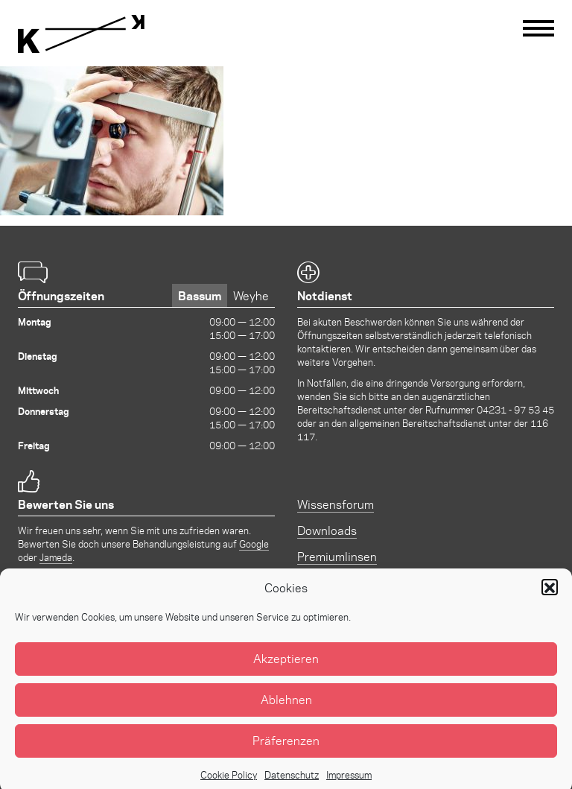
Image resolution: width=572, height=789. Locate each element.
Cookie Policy (228, 782)
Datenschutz (291, 782)
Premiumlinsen (337, 556)
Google (254, 543)
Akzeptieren (286, 666)
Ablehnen (286, 707)
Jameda (55, 557)
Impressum (349, 782)
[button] (549, 595)
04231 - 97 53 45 (515, 409)
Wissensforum (335, 504)
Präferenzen (286, 748)
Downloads (327, 530)
